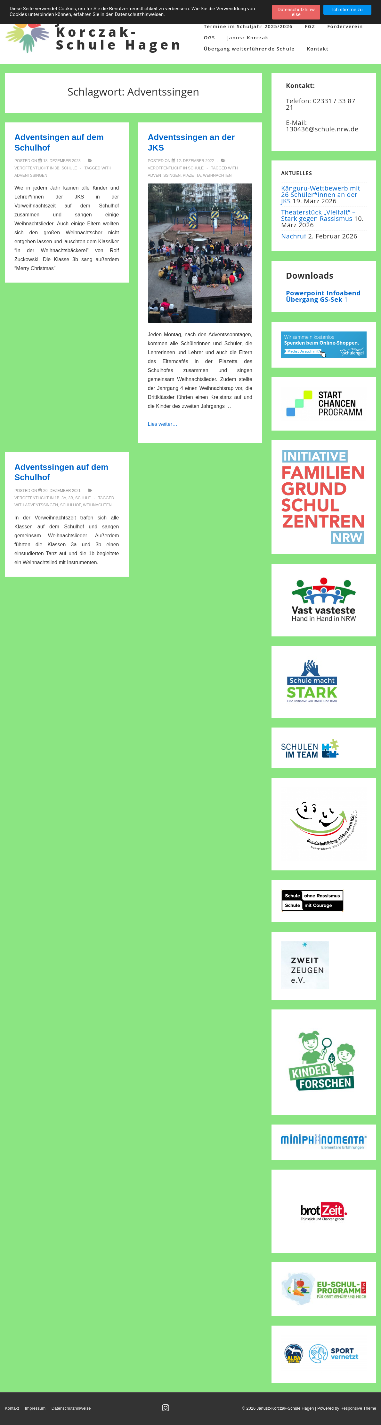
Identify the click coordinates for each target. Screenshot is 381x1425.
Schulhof (70, 505)
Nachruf (293, 236)
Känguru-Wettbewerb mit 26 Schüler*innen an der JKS (320, 194)
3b (57, 168)
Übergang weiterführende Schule (249, 48)
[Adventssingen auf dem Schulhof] (62, 490)
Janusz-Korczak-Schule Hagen (119, 31)
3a (63, 498)
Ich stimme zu (347, 9)
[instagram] (166, 1409)
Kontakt (317, 48)
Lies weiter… (162, 424)
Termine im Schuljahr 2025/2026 (248, 26)
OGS (209, 37)
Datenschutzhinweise (71, 1408)
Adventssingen (30, 175)
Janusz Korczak (248, 37)
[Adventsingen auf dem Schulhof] (62, 161)
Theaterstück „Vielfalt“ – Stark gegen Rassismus (318, 215)
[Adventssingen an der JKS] (195, 161)
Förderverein (345, 26)
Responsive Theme (358, 1408)
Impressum (35, 1408)
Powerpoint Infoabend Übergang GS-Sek (323, 296)
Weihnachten (217, 175)
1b (57, 498)
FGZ (310, 26)
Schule (69, 168)
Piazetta (192, 175)
